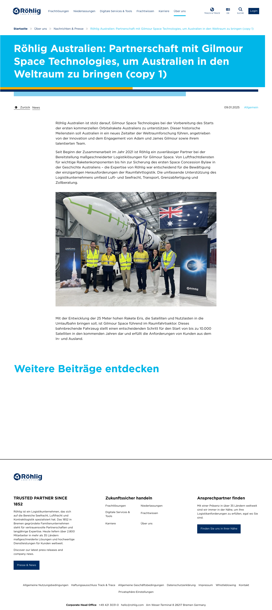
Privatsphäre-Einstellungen (136, 592)
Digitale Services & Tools (117, 11)
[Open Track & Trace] (211, 11)
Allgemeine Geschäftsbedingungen (141, 585)
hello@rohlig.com (132, 605)
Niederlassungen (86, 11)
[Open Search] (239, 11)
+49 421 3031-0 (109, 605)
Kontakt (244, 585)
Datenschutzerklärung (181, 585)
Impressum (206, 585)
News (36, 107)
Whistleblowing (226, 585)
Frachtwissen (146, 11)
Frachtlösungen (59, 11)
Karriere (165, 11)
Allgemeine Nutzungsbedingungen (45, 585)
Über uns (181, 11)
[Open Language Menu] (227, 11)
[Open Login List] (253, 11)
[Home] (28, 11)
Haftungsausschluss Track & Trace (93, 585)
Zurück (22, 107)
